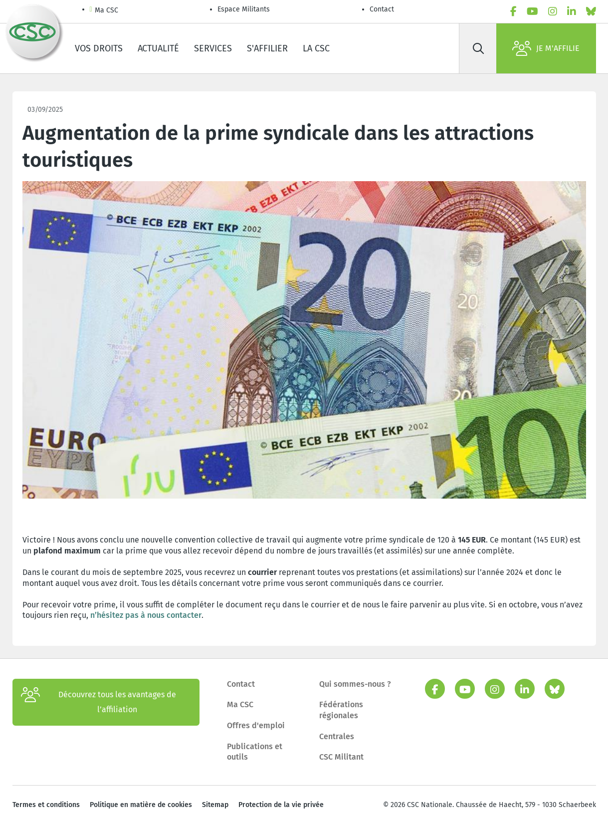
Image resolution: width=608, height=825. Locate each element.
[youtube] (532, 11)
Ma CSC (104, 10)
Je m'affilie (546, 48)
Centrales (336, 736)
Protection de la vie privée (281, 805)
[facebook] (513, 11)
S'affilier (267, 48)
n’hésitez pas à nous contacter (146, 615)
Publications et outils (254, 752)
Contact (382, 9)
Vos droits (99, 48)
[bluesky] (591, 11)
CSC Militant (341, 757)
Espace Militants (243, 9)
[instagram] (552, 11)
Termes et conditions (46, 805)
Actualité (158, 48)
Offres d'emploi (256, 725)
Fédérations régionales (341, 710)
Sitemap (215, 805)
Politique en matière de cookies (141, 805)
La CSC (316, 48)
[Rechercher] (478, 48)
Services (213, 48)
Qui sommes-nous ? (355, 684)
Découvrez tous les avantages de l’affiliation (98, 702)
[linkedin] (571, 11)
